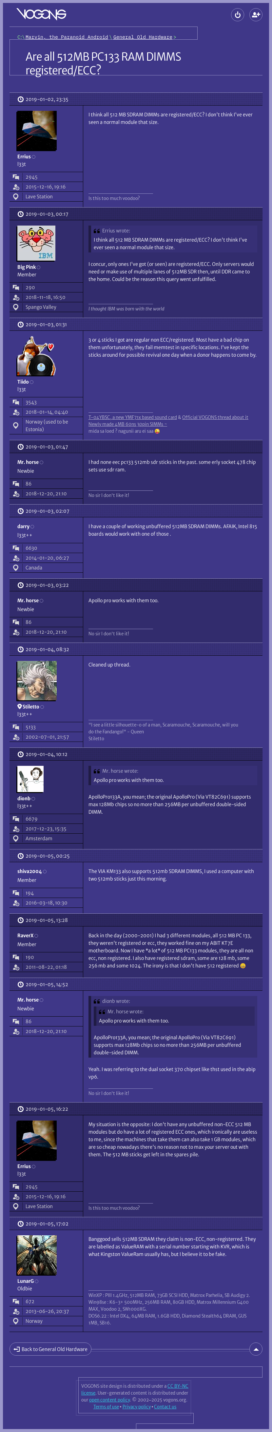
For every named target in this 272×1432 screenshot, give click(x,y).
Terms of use (106, 1407)
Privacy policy (137, 1407)
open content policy (109, 1400)
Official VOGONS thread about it (215, 417)
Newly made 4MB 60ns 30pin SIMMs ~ (127, 424)
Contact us (165, 1407)
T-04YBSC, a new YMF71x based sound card (132, 417)
